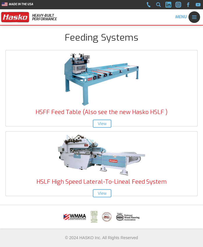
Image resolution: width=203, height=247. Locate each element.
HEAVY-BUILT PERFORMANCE (44, 17)
